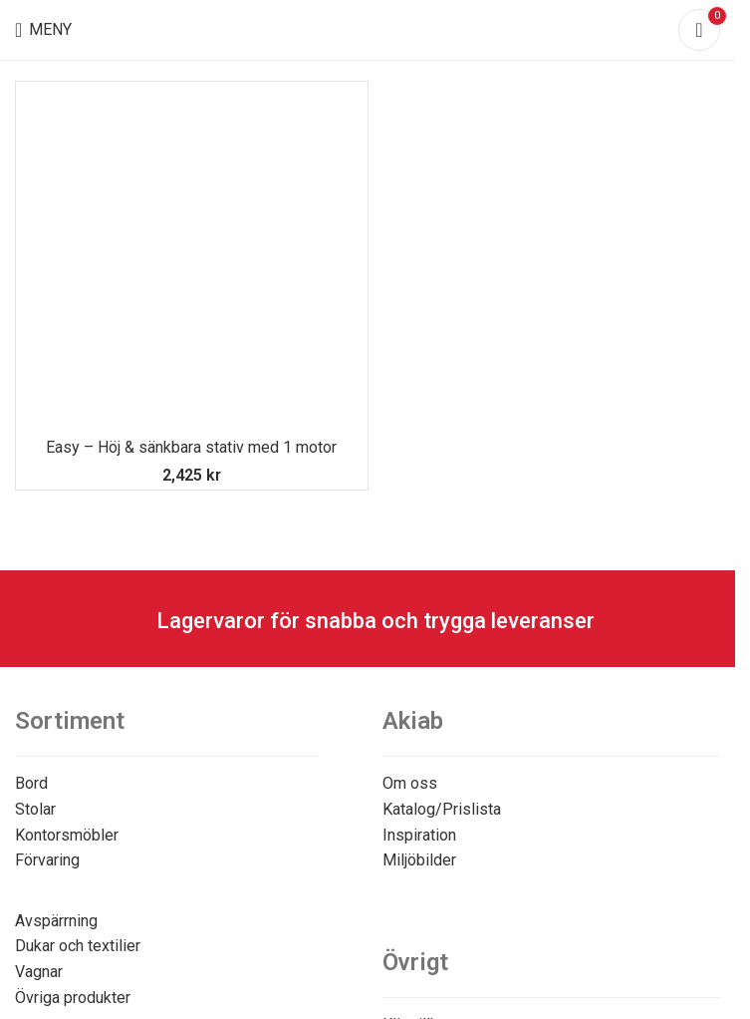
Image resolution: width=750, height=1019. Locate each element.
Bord (31, 783)
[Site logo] (368, 28)
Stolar (35, 809)
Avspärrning (56, 920)
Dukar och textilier (77, 945)
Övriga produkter (72, 997)
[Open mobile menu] (43, 30)
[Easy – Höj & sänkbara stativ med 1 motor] (192, 258)
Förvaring (47, 859)
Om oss (409, 783)
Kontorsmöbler (67, 835)
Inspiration (419, 835)
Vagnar (39, 971)
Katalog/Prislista (441, 809)
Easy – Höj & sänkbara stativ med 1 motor (191, 447)
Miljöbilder (419, 859)
